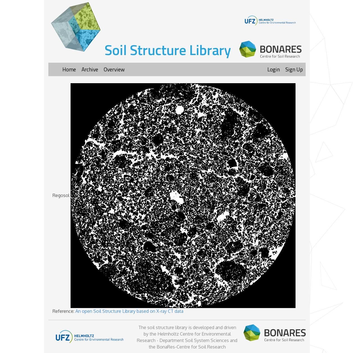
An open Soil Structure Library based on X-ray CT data (129, 311)
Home (69, 69)
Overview (114, 69)
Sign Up (294, 69)
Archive (90, 69)
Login (273, 69)
